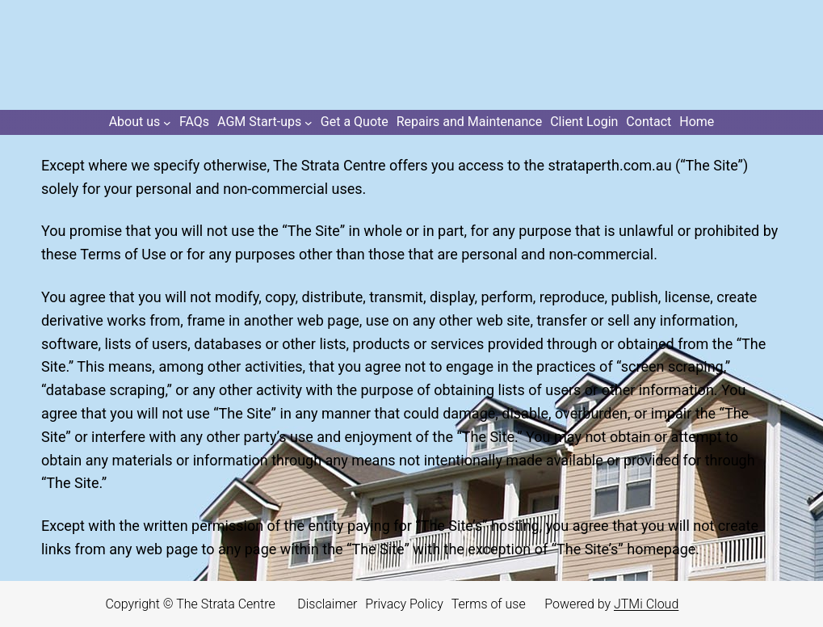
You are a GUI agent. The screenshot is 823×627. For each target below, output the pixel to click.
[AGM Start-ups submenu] (265, 122)
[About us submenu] (140, 122)
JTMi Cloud (646, 604)
